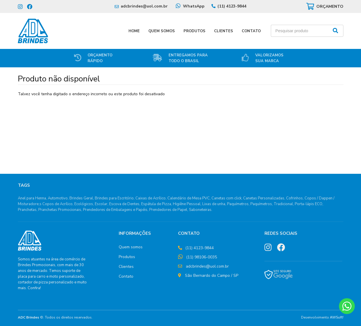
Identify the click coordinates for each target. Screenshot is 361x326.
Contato (251, 31)
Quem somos (131, 247)
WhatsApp (194, 6)
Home (134, 31)
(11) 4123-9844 (232, 6)
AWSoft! (336, 317)
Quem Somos (161, 31)
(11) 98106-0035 (201, 257)
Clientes (223, 31)
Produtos (194, 31)
